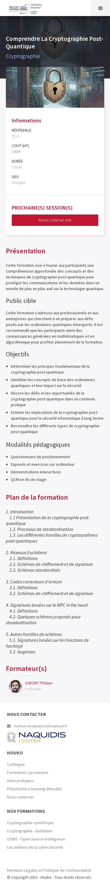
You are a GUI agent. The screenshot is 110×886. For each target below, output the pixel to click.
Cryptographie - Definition (29, 830)
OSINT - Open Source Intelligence (36, 839)
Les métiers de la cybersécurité (35, 847)
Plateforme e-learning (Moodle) (34, 788)
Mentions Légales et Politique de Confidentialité (49, 870)
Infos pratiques (20, 780)
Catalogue (16, 764)
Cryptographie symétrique (30, 822)
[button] (100, 8)
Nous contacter (55, 220)
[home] (1, 7)
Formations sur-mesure (27, 772)
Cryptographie (23, 56)
